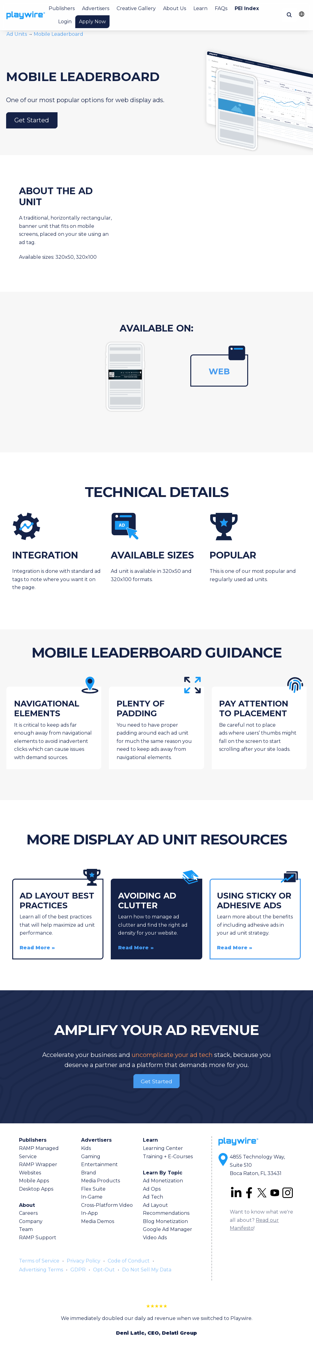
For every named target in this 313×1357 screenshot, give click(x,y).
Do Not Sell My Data (146, 1270)
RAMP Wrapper (38, 1164)
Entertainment (99, 1164)
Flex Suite (93, 1189)
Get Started (31, 120)
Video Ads (155, 1237)
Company (31, 1221)
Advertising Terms (41, 1270)
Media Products (100, 1181)
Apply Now (92, 21)
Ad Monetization (163, 1181)
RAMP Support (37, 1237)
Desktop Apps (36, 1189)
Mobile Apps (34, 1181)
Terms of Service (39, 1261)
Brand (88, 1173)
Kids (86, 1148)
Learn (200, 8)
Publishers (62, 8)
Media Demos (97, 1221)
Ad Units (17, 34)
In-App (89, 1213)
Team (26, 1229)
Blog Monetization (165, 1221)
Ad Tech (153, 1197)
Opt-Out (104, 1270)
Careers (28, 1213)
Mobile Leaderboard (58, 34)
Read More (35, 948)
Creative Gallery (136, 8)
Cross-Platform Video (107, 1205)
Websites (30, 1173)
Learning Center (163, 1148)
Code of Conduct (129, 1261)
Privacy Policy (83, 1261)
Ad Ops (152, 1189)
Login (65, 21)
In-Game (91, 1197)
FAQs (221, 8)
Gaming (90, 1156)
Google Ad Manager (167, 1229)
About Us (174, 8)
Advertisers (95, 8)
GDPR (78, 1270)
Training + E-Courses (168, 1156)
